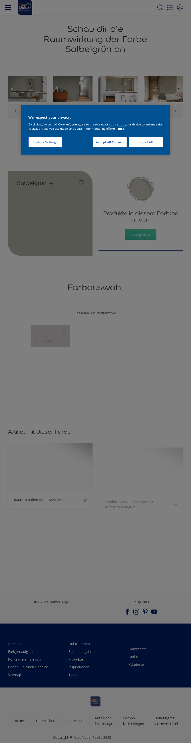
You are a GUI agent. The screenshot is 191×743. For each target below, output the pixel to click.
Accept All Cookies (110, 142)
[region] (95, 130)
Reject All (146, 142)
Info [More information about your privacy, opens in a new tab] (121, 128)
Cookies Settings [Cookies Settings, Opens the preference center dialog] (45, 142)
